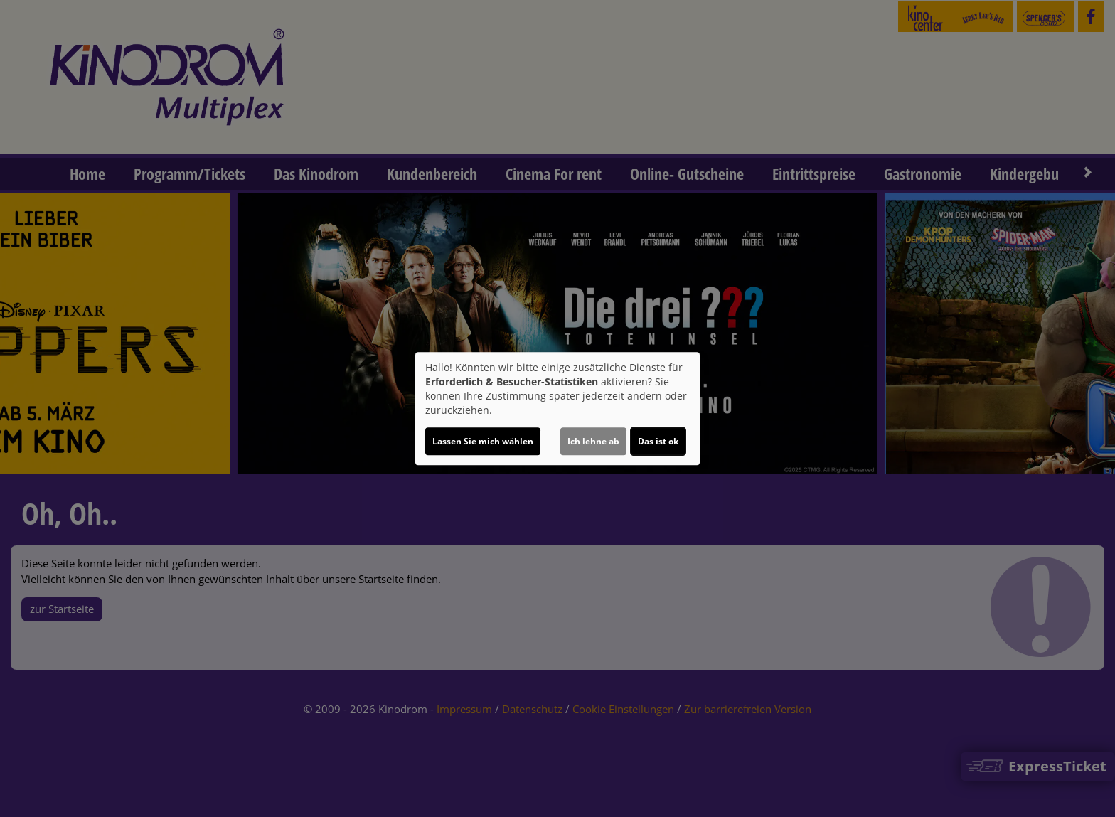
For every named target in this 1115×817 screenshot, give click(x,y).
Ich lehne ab (593, 441)
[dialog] (557, 409)
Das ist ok (658, 441)
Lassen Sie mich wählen (482, 441)
